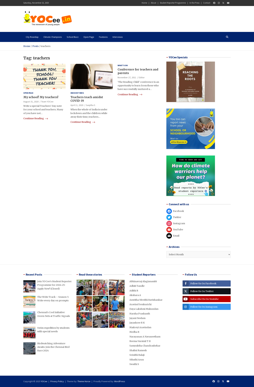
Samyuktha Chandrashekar (144, 345)
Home (144, 2)
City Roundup (32, 36)
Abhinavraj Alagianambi (143, 281)
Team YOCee (47, 101)
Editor (142, 77)
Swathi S (134, 364)
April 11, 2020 (76, 105)
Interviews (118, 36)
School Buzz (73, 36)
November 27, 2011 (127, 77)
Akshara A (135, 295)
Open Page (88, 36)
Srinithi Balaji (136, 354)
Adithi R (133, 290)
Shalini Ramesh (138, 350)
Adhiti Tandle (136, 285)
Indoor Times (77, 93)
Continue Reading (35, 118)
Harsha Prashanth (139, 313)
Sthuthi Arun (136, 359)
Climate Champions (52, 36)
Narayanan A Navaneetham (144, 336)
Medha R (134, 331)
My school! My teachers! (40, 97)
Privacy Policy (57, 381)
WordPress (119, 381)
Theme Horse (83, 381)
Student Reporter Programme (173, 2)
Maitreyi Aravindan (140, 327)
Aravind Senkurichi (140, 304)
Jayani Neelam (137, 318)
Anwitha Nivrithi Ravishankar (145, 299)
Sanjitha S (90, 105)
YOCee (44, 381)
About (153, 2)
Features (103, 36)
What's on (123, 65)
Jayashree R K (137, 322)
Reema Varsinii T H (140, 341)
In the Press (194, 2)
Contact (206, 2)
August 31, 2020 (31, 101)
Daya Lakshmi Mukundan (143, 308)
